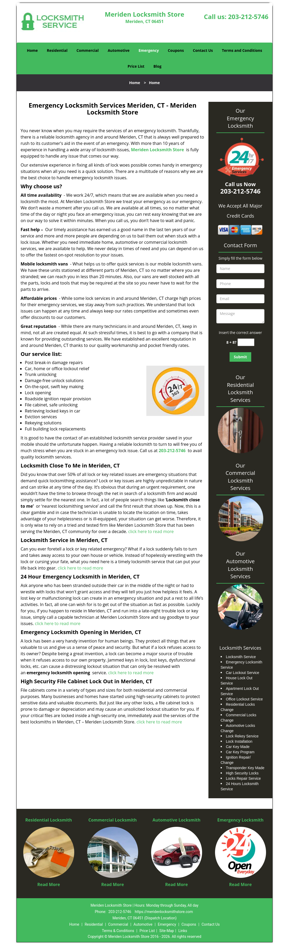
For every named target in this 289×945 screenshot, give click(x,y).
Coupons (176, 50)
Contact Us (203, 50)
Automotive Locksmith (176, 820)
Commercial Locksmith (112, 820)
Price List (136, 66)
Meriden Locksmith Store (157, 150)
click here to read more (151, 531)
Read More (48, 884)
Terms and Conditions (242, 50)
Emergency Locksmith (240, 820)
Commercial (88, 50)
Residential (57, 50)
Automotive (119, 50)
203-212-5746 (248, 16)
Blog (157, 66)
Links (182, 931)
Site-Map (166, 931)
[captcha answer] (245, 342)
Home (32, 50)
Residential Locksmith (48, 820)
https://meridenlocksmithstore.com (164, 912)
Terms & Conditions (118, 931)
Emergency (148, 50)
